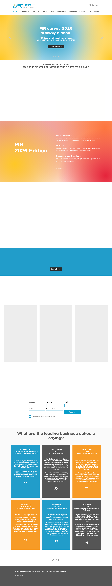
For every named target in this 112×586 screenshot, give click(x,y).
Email (66, 402)
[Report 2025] (58, 56)
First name (32, 402)
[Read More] (60, 168)
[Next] (102, 37)
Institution (31, 408)
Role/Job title (49, 408)
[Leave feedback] (56, 46)
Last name (49, 402)
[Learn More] (56, 269)
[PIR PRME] (55, 56)
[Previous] (10, 37)
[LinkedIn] (96, 5)
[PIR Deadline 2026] (53, 56)
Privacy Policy (19, 575)
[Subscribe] (72, 412)
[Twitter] (90, 5)
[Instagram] (93, 5)
